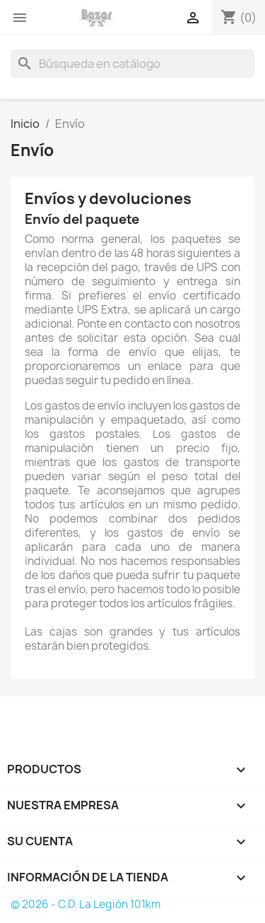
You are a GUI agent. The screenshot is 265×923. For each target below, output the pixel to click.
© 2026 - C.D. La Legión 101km (85, 904)
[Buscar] (132, 63)
